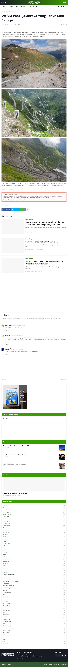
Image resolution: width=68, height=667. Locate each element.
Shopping (34, 528)
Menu (4, 2)
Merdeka (34, 617)
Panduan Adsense (34, 592)
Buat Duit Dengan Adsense (34, 575)
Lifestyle (34, 505)
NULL (34, 612)
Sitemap (51, 664)
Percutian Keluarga (34, 626)
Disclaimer (10, 199)
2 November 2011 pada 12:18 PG (18, 335)
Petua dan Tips (34, 619)
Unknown (8, 325)
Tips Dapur (23, 7)
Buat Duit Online (34, 523)
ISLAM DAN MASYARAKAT (34, 603)
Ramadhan (34, 539)
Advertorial (34, 534)
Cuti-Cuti (34, 7)
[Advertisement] (34, 294)
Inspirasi (34, 590)
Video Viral (34, 643)
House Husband (34, 512)
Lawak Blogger (34, 583)
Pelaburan (34, 563)
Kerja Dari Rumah (34, 532)
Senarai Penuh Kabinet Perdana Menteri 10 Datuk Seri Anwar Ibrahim (44, 262)
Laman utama (5, 11)
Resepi (17, 7)
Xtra (34, 595)
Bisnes (34, 639)
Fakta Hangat (12, 11)
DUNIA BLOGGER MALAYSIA (34, 519)
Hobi (29, 7)
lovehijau (8, 335)
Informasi (34, 577)
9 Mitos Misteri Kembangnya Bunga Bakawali (15, 464)
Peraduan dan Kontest (34, 608)
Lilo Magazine (10, 189)
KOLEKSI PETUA (34, 610)
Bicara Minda (34, 561)
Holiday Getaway (34, 557)
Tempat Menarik (34, 525)
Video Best (34, 568)
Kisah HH (34, 624)
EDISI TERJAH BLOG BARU (34, 586)
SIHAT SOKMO (34, 637)
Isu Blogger (34, 601)
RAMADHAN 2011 (34, 630)
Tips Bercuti (34, 537)
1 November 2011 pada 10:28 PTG (18, 325)
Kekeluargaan (34, 521)
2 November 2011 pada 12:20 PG (18, 349)
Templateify (10, 664)
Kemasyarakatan (34, 615)
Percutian (34, 530)
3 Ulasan (21, 25)
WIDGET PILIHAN (34, 559)
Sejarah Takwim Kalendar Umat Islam (41, 242)
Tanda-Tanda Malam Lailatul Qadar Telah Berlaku (16, 446)
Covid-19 (34, 570)
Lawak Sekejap (34, 579)
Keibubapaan (34, 550)
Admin (7, 349)
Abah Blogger (34, 632)
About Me (56, 664)
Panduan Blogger (34, 621)
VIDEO (34, 566)
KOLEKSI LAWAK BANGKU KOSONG (34, 581)
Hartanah (34, 554)
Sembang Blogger (34, 514)
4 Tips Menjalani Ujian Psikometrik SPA (15, 493)
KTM (34, 635)
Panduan (34, 508)
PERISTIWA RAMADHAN (34, 628)
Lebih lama (63, 379)
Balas (7, 330)
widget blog (34, 597)
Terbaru (4, 379)
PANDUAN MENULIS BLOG (34, 510)
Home (3, 7)
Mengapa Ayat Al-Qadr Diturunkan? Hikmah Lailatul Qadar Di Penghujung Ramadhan (44, 223)
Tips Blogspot (34, 548)
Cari (64, 2)
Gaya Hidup (10, 7)
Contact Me (63, 664)
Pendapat (34, 599)
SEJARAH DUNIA (34, 606)
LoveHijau (8, 351)
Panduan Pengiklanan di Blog (34, 588)
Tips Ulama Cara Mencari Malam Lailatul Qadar (15, 455)
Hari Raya (34, 546)
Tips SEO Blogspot (34, 543)
